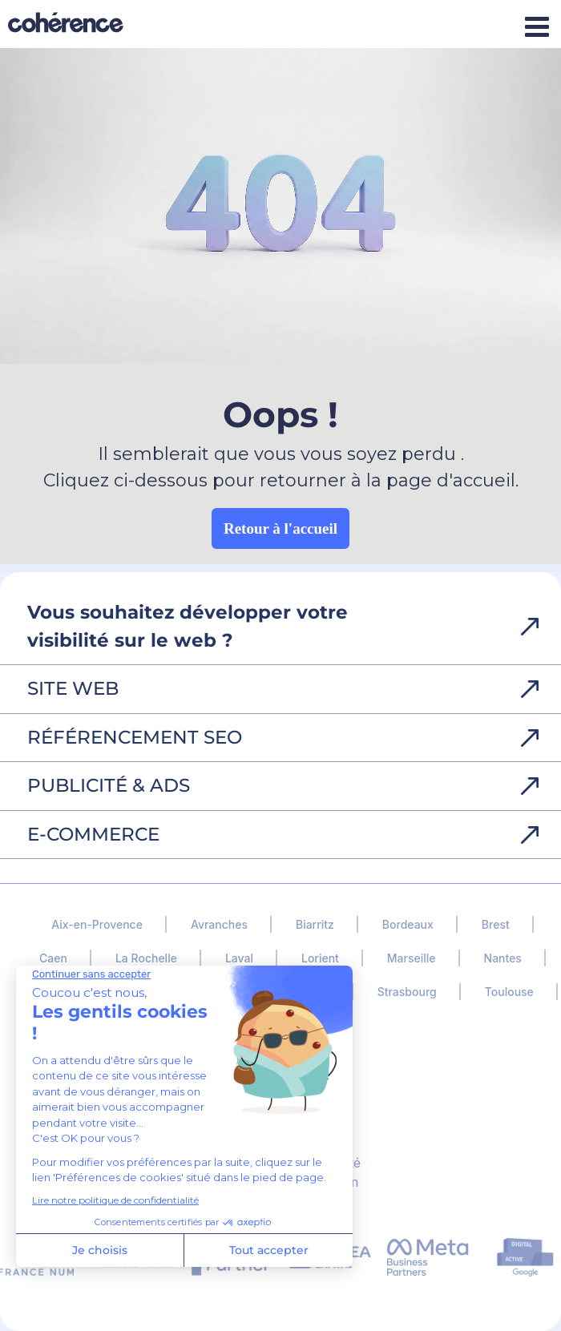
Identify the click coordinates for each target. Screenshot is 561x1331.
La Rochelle (146, 958)
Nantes (503, 958)
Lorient (320, 958)
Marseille (411, 958)
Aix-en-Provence (97, 924)
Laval (239, 958)
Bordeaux (408, 924)
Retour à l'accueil (280, 528)
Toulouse (509, 991)
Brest (496, 924)
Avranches (219, 924)
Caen (53, 958)
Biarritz (315, 924)
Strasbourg (407, 991)
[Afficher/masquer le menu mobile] (536, 26)
